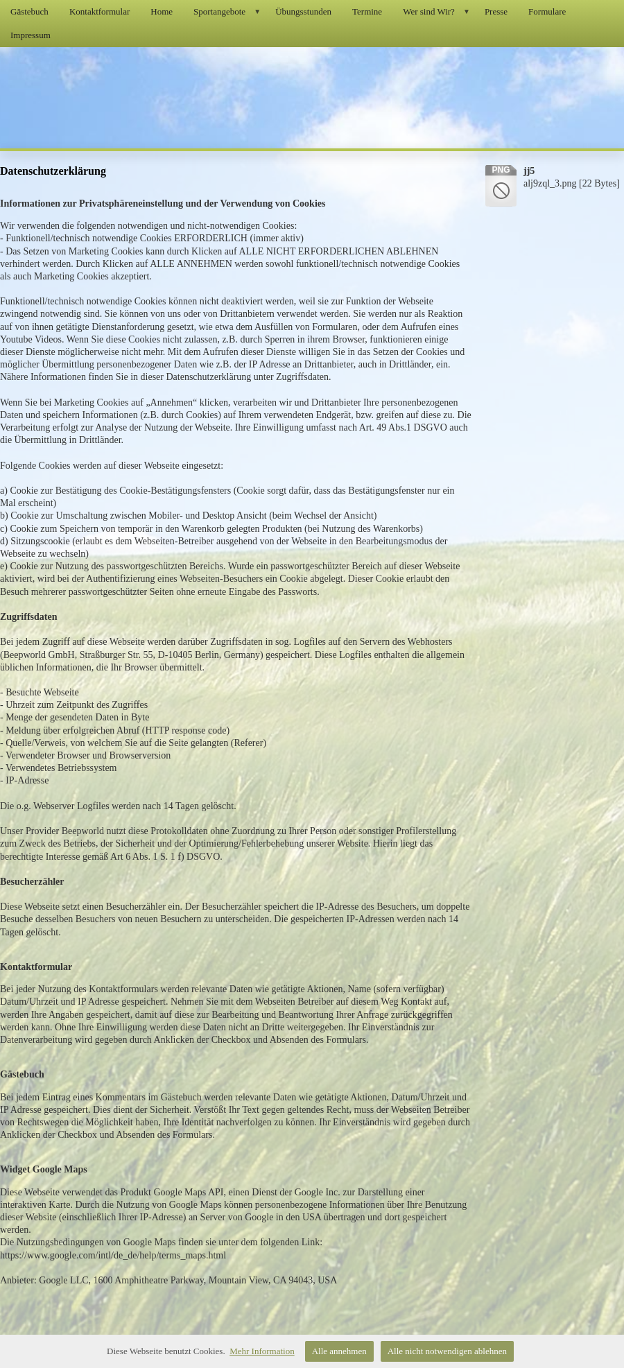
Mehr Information (262, 1351)
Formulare (547, 11)
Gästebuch (29, 11)
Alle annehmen (339, 1351)
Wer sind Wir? (438, 12)
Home (161, 11)
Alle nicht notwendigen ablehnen (447, 1351)
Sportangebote (229, 12)
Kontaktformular (99, 11)
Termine (367, 11)
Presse (496, 11)
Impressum (30, 35)
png (501, 170)
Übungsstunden (303, 11)
